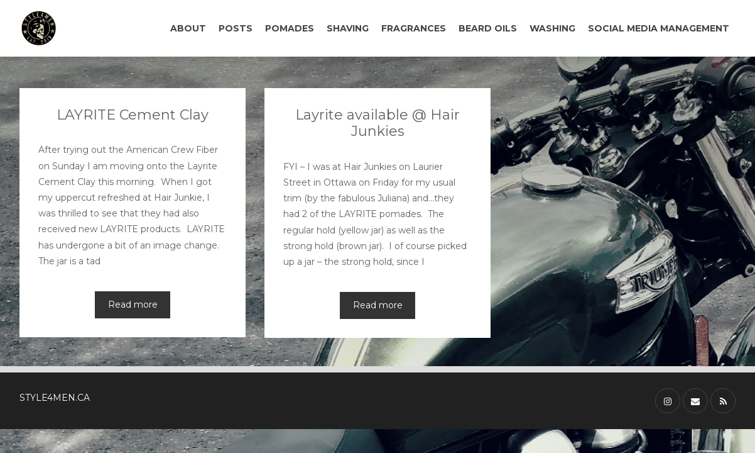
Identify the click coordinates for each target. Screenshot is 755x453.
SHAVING (348, 28)
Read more (133, 304)
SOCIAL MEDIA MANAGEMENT (658, 28)
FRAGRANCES (413, 28)
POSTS (236, 28)
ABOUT (188, 28)
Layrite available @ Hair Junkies (377, 123)
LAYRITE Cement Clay (133, 114)
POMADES (289, 28)
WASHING (552, 28)
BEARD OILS (488, 28)
